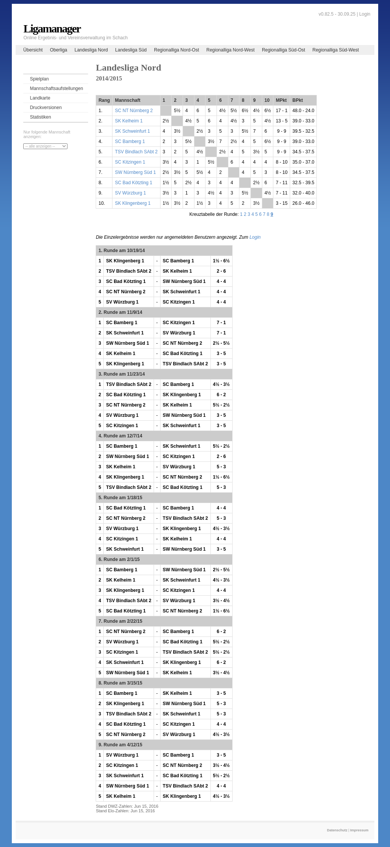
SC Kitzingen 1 (130, 162)
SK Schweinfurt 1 (132, 131)
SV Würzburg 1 (130, 193)
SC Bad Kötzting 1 (133, 182)
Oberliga (58, 50)
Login (364, 14)
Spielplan (39, 79)
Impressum (359, 830)
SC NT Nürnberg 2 (133, 110)
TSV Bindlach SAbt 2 (136, 151)
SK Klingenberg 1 (132, 203)
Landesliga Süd (131, 50)
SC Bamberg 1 (130, 141)
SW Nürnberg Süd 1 (135, 172)
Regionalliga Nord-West (230, 50)
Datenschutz (337, 830)
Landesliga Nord (91, 50)
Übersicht (33, 50)
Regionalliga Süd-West (336, 50)
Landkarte (40, 98)
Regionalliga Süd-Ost (283, 50)
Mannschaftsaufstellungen (56, 88)
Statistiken (40, 117)
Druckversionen (45, 107)
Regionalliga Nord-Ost (176, 50)
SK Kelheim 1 (129, 121)
